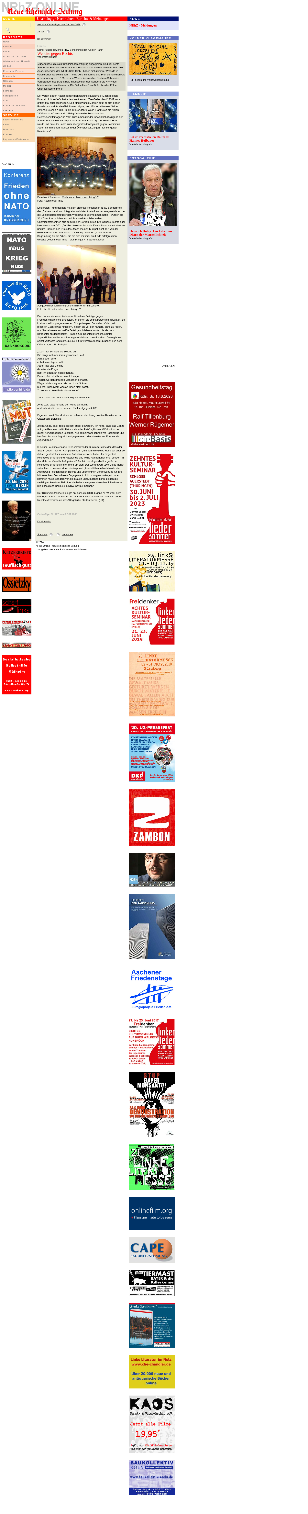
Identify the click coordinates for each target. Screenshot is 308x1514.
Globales (8, 66)
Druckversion (44, 39)
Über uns (8, 129)
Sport (6, 100)
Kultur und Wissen (14, 105)
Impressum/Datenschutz (17, 139)
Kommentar (10, 76)
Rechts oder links (53, 200)
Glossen (8, 81)
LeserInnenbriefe (13, 119)
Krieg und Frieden (14, 71)
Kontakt (7, 134)
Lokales (7, 46)
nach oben (67, 534)
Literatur (8, 110)
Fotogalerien (10, 95)
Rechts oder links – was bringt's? (62, 309)
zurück (40, 31)
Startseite (42, 534)
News (6, 41)
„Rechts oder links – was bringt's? (80, 197)
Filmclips (8, 91)
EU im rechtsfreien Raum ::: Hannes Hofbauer (149, 138)
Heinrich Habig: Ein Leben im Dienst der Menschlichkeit (150, 233)
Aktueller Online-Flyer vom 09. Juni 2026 (59, 24)
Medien (7, 86)
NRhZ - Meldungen (143, 25)
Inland (6, 51)
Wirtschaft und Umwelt (16, 61)
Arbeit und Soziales (14, 56)
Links (6, 124)
